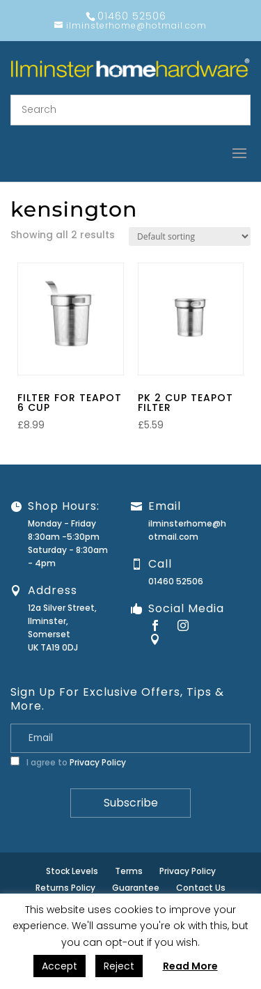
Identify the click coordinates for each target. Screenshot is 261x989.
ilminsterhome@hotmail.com (187, 530)
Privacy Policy (98, 762)
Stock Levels (72, 871)
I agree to (68, 762)
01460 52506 (175, 581)
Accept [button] (59, 966)
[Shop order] (190, 236)
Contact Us (201, 888)
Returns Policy (65, 888)
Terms (129, 871)
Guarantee (135, 888)
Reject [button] (119, 966)
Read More (190, 966)
